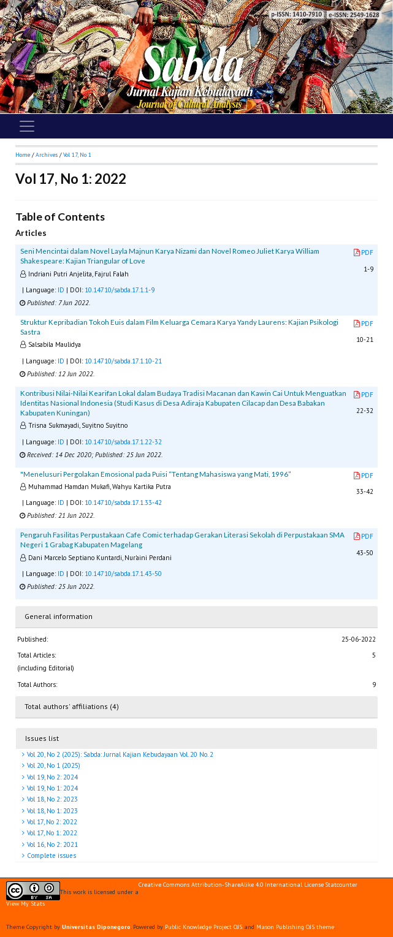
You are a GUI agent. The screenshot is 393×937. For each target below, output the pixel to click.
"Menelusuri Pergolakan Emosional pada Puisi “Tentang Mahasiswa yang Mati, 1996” (155, 474)
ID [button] (61, 290)
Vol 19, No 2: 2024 (51, 777)
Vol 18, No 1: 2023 (51, 810)
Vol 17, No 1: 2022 (51, 833)
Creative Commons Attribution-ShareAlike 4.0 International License (231, 885)
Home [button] (22, 155)
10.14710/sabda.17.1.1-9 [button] (120, 290)
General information (59, 616)
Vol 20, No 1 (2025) (52, 765)
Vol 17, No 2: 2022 (51, 822)
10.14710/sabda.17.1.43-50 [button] (123, 573)
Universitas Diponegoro (96, 927)
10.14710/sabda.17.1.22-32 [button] (123, 442)
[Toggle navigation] (27, 126)
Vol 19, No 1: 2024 (51, 788)
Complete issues (50, 855)
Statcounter (341, 885)
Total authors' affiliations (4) (72, 706)
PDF (363, 252)
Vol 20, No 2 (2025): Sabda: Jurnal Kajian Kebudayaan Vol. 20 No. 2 (119, 754)
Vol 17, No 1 (77, 155)
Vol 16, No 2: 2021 (51, 844)
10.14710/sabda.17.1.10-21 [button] (123, 361)
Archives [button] (47, 155)
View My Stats (25, 904)
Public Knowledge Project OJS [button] (203, 927)
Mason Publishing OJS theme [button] (295, 927)
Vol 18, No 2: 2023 (51, 799)
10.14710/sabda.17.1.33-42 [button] (123, 502)
